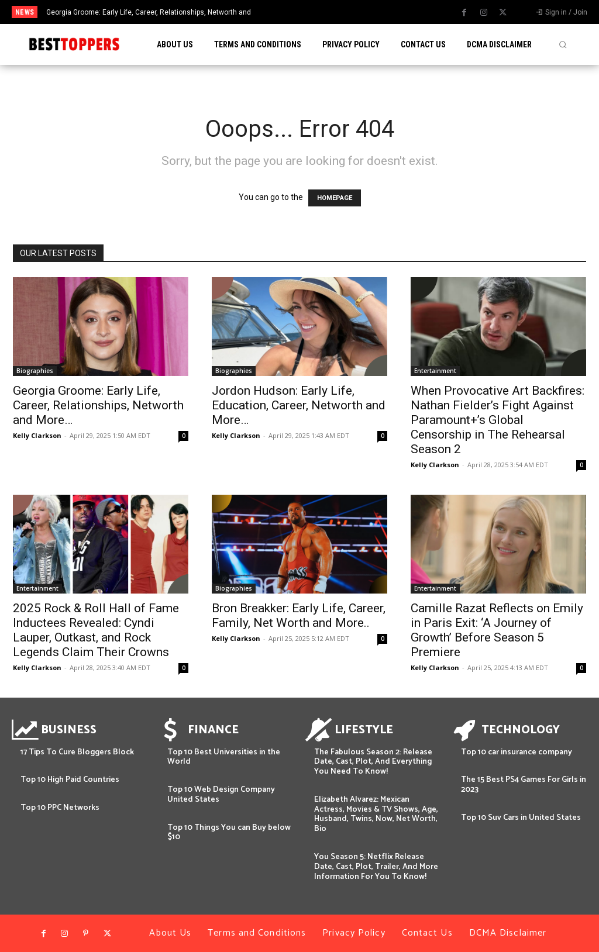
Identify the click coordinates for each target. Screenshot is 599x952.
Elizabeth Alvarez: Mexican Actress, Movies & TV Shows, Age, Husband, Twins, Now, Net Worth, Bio (376, 814)
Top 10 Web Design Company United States (221, 794)
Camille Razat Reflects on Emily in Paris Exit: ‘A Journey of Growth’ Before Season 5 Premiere (497, 630)
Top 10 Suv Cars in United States (521, 818)
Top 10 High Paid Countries (69, 780)
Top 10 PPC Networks (59, 808)
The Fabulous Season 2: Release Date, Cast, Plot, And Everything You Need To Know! (373, 762)
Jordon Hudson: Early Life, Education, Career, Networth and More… (298, 405)
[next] (330, 12)
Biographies (34, 371)
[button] (563, 44)
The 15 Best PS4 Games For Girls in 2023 (523, 784)
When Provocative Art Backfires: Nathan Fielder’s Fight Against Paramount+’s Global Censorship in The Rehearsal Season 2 (497, 420)
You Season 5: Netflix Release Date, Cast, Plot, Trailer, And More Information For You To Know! (376, 867)
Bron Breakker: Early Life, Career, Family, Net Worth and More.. (298, 615)
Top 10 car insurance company (516, 752)
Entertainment (435, 371)
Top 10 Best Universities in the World (223, 757)
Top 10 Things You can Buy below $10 (229, 832)
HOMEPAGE (334, 198)
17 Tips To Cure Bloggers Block (77, 752)
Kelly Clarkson (37, 435)
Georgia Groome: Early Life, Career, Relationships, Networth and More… (98, 405)
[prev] (311, 12)
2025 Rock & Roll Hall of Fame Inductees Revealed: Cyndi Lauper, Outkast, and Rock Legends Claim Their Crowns (96, 630)
